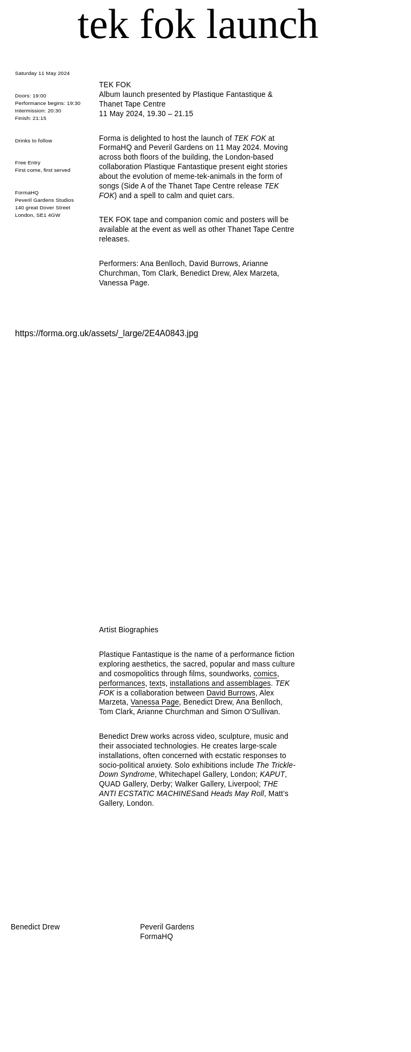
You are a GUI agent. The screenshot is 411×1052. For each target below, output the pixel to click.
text (155, 683)
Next (330, 444)
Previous (65, 444)
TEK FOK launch (198, 24)
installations (189, 683)
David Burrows (231, 693)
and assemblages (240, 683)
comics (265, 674)
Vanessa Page (155, 702)
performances (122, 683)
